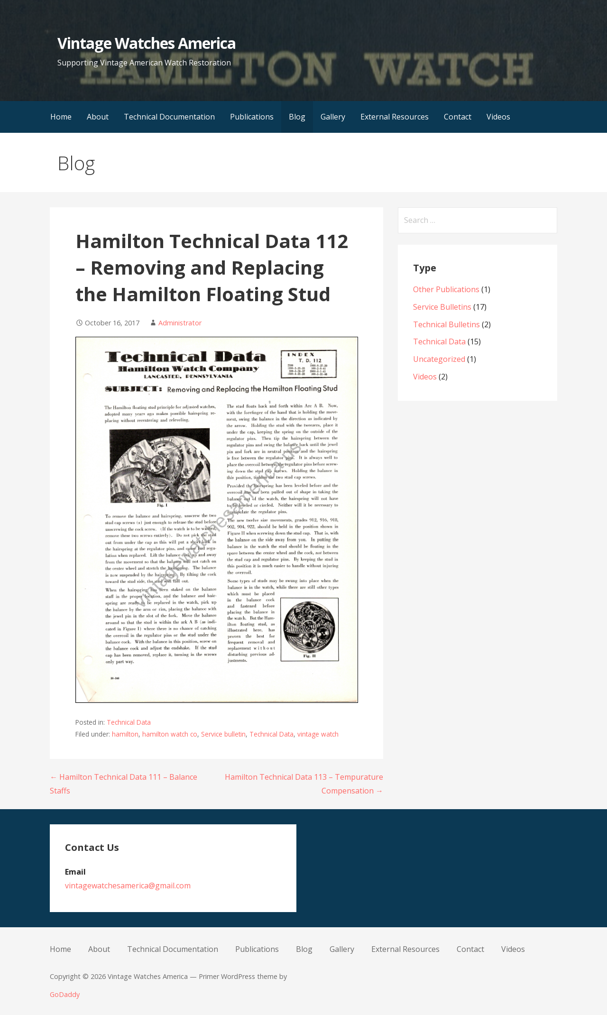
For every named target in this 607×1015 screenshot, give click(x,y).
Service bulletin (223, 733)
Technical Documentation (169, 116)
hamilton (125, 733)
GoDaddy (65, 994)
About (98, 116)
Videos (498, 116)
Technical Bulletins (446, 324)
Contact (457, 116)
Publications (252, 116)
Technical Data (129, 722)
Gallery (333, 116)
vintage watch (318, 733)
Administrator (180, 322)
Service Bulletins (442, 307)
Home (61, 116)
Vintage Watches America (146, 43)
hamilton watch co (169, 733)
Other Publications (446, 289)
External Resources (394, 116)
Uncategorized (439, 359)
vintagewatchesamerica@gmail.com (128, 885)
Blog (297, 116)
